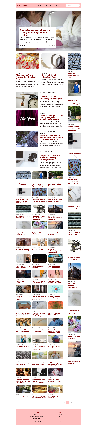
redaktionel (18, 73)
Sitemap (60, 421)
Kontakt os (56, 5)
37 (78, 402)
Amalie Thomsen (24, 46)
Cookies (50, 5)
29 (71, 402)
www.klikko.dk (38, 421)
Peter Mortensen (28, 70)
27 (64, 402)
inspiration (42, 95)
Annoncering (40, 5)
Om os (45, 5)
